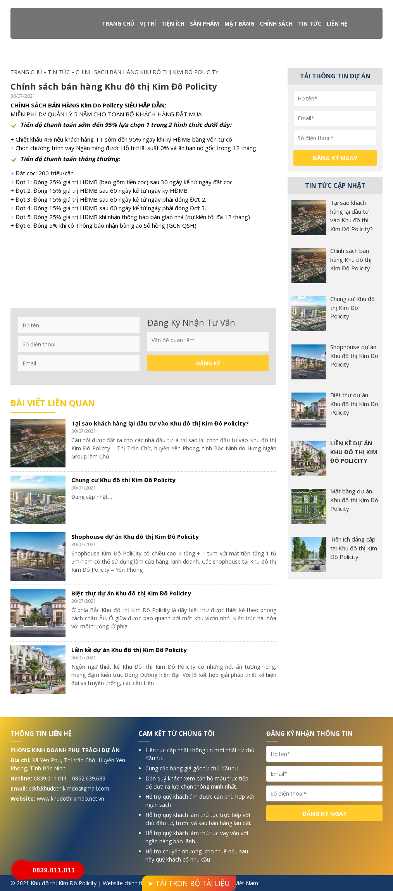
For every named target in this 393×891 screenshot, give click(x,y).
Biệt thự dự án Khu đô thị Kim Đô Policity (131, 593)
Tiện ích (172, 23)
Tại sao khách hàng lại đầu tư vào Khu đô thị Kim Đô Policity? (160, 423)
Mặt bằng (239, 23)
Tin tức (309, 23)
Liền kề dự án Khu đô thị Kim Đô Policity (129, 650)
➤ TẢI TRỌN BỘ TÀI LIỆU (189, 883)
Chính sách (276, 23)
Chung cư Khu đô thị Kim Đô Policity (123, 480)
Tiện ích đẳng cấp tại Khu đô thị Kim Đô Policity (353, 548)
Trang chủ (118, 23)
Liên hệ (337, 23)
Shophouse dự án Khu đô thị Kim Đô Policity (135, 536)
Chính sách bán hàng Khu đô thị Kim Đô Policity (351, 259)
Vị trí (148, 23)
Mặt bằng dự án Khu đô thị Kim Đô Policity (354, 499)
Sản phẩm (204, 23)
